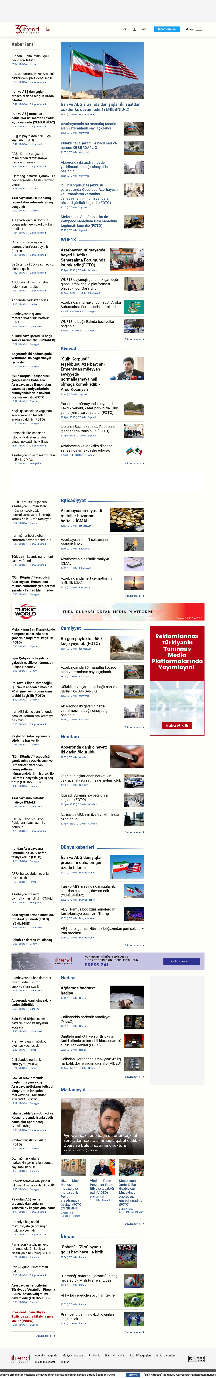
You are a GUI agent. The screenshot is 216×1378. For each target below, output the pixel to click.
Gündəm (70, 736)
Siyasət (68, 349)
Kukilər (64, 1362)
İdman (67, 1236)
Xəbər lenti (23, 44)
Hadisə (68, 977)
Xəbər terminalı (167, 29)
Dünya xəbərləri (77, 847)
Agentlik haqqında (46, 1355)
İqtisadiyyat (73, 500)
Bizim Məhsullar (115, 1355)
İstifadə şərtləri (165, 1355)
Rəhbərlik (94, 1355)
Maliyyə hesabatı (73, 1355)
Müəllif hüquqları (140, 1355)
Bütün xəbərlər (133, 339)
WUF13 (68, 239)
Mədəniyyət (73, 1089)
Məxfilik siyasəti (45, 1362)
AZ (144, 29)
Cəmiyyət (71, 628)
